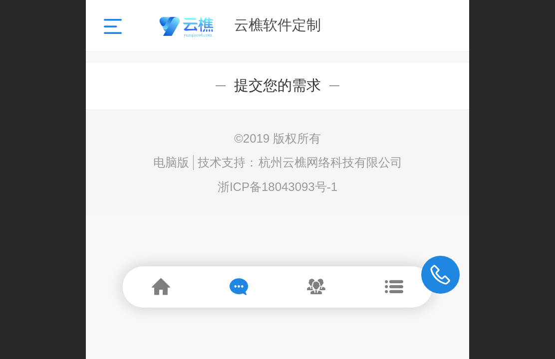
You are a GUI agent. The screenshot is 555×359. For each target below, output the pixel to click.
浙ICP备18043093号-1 (277, 186)
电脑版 (171, 162)
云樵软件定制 (277, 25)
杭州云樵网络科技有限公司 (330, 162)
